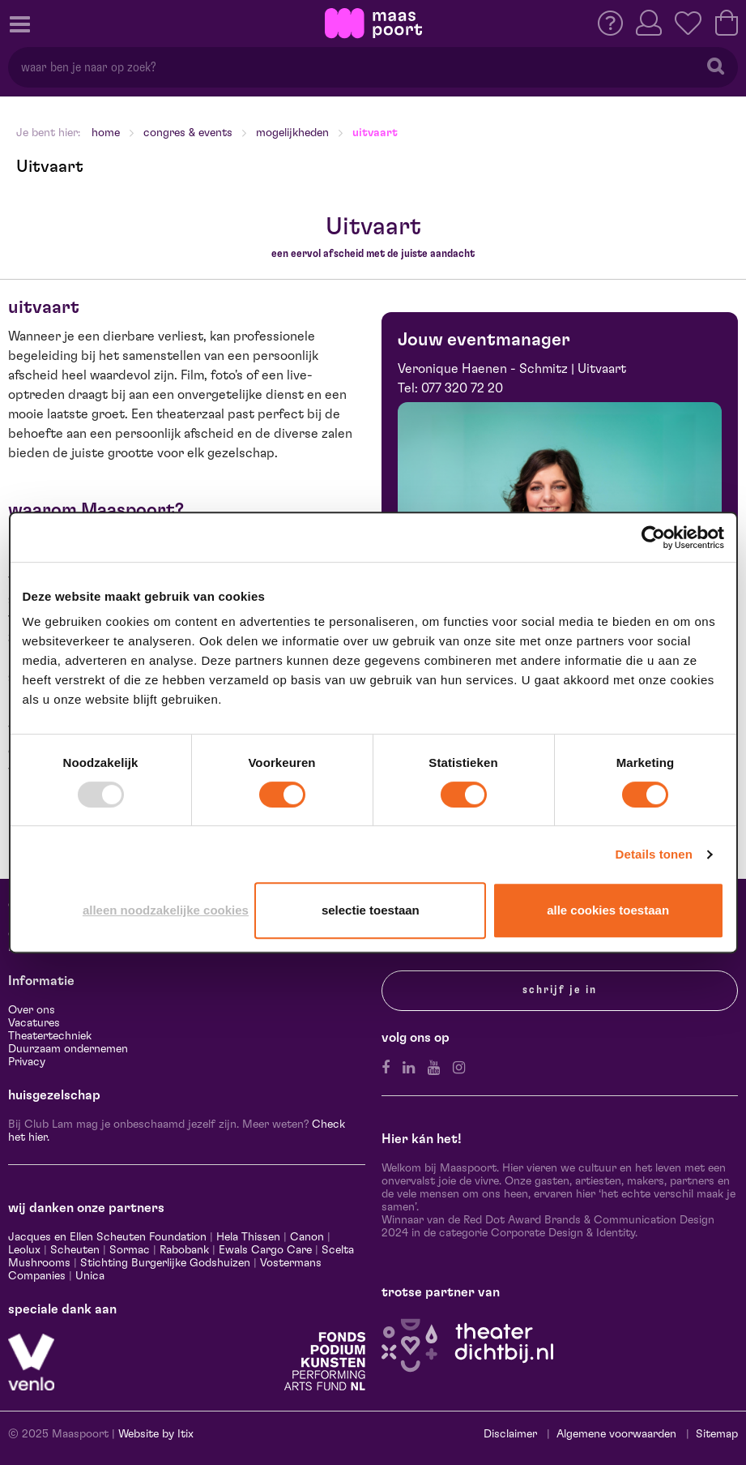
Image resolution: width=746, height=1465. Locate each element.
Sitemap (717, 1434)
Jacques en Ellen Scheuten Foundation (107, 1237)
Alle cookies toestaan (608, 910)
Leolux (24, 1250)
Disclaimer (510, 1434)
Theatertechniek (50, 1036)
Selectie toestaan (371, 910)
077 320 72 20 (462, 388)
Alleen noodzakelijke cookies (166, 910)
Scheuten (75, 1250)
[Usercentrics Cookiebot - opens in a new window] (653, 537)
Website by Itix (156, 1434)
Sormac (129, 1250)
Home (106, 133)
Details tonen (654, 854)
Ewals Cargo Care (265, 1250)
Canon (307, 1237)
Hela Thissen (248, 1237)
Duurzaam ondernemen (68, 1049)
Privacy (26, 1062)
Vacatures (34, 1023)
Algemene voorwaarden (616, 1434)
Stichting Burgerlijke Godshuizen (165, 1263)
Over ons (31, 1010)
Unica (89, 1276)
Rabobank (184, 1250)
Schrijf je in (559, 990)
